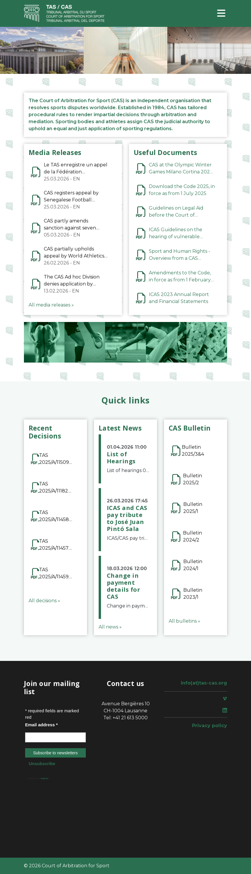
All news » (110, 627)
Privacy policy (209, 725)
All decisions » (44, 600)
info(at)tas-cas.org (204, 683)
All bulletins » (184, 621)
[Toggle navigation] (221, 13)
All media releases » (51, 305)
